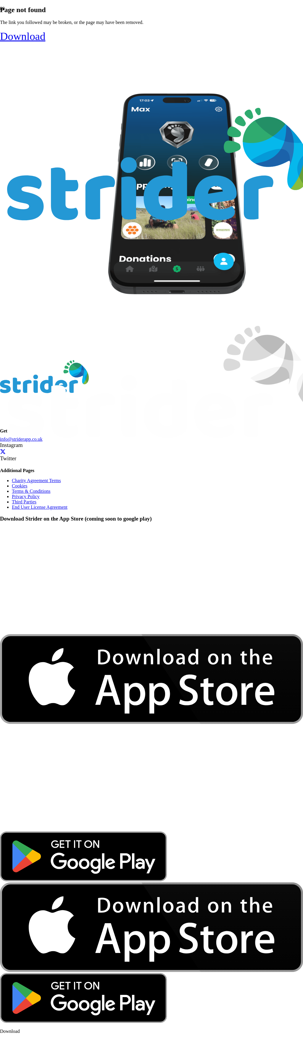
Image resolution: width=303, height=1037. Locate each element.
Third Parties (24, 501)
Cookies (19, 485)
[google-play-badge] (83, 879)
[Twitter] (3, 451)
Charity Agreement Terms (36, 480)
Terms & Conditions (31, 491)
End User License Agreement (39, 507)
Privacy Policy (26, 496)
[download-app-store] (151, 828)
